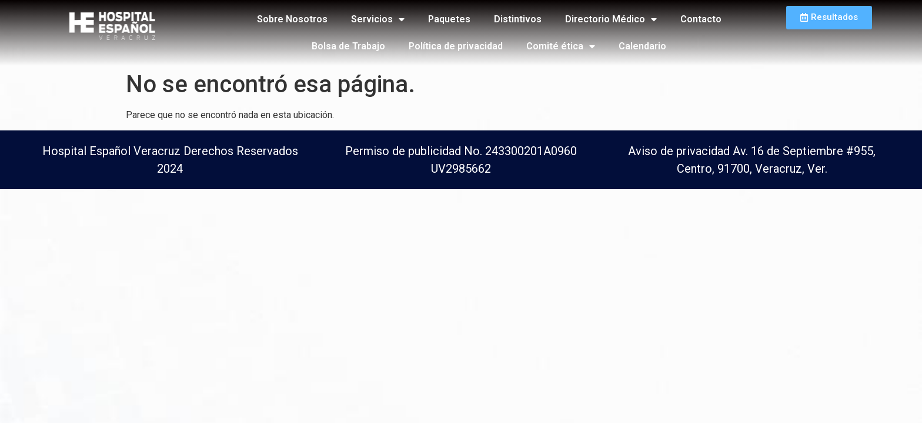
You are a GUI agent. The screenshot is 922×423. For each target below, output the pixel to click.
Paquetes (449, 19)
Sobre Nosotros (292, 19)
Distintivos (518, 19)
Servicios (378, 19)
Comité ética (560, 46)
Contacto (700, 19)
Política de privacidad (456, 46)
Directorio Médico (611, 19)
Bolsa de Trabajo (348, 46)
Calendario (642, 46)
